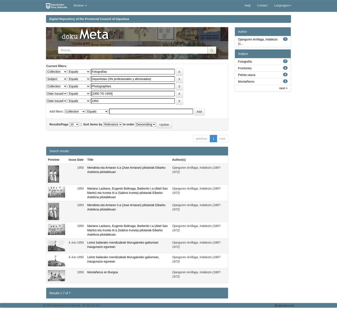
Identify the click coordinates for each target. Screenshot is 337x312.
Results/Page (58, 124)
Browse (80, 5)
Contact (262, 5)
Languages (282, 5)
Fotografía (245, 61)
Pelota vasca (246, 75)
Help (248, 5)
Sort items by (92, 124)
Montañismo (246, 81)
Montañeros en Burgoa (102, 272)
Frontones (245, 68)
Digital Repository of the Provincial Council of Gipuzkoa (89, 19)
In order (128, 124)
